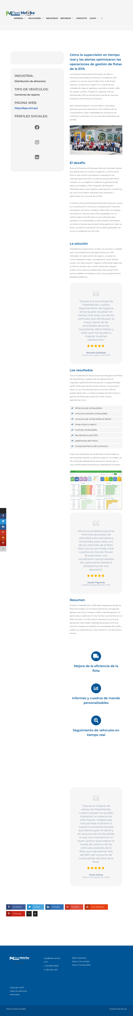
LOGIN (94, 18)
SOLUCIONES (35, 18)
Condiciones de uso (118, 1009)
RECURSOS (67, 18)
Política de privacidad (16, 1009)
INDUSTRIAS (52, 18)
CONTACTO (81, 18)
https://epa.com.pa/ (26, 108)
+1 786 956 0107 (51, 970)
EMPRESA (20, 18)
